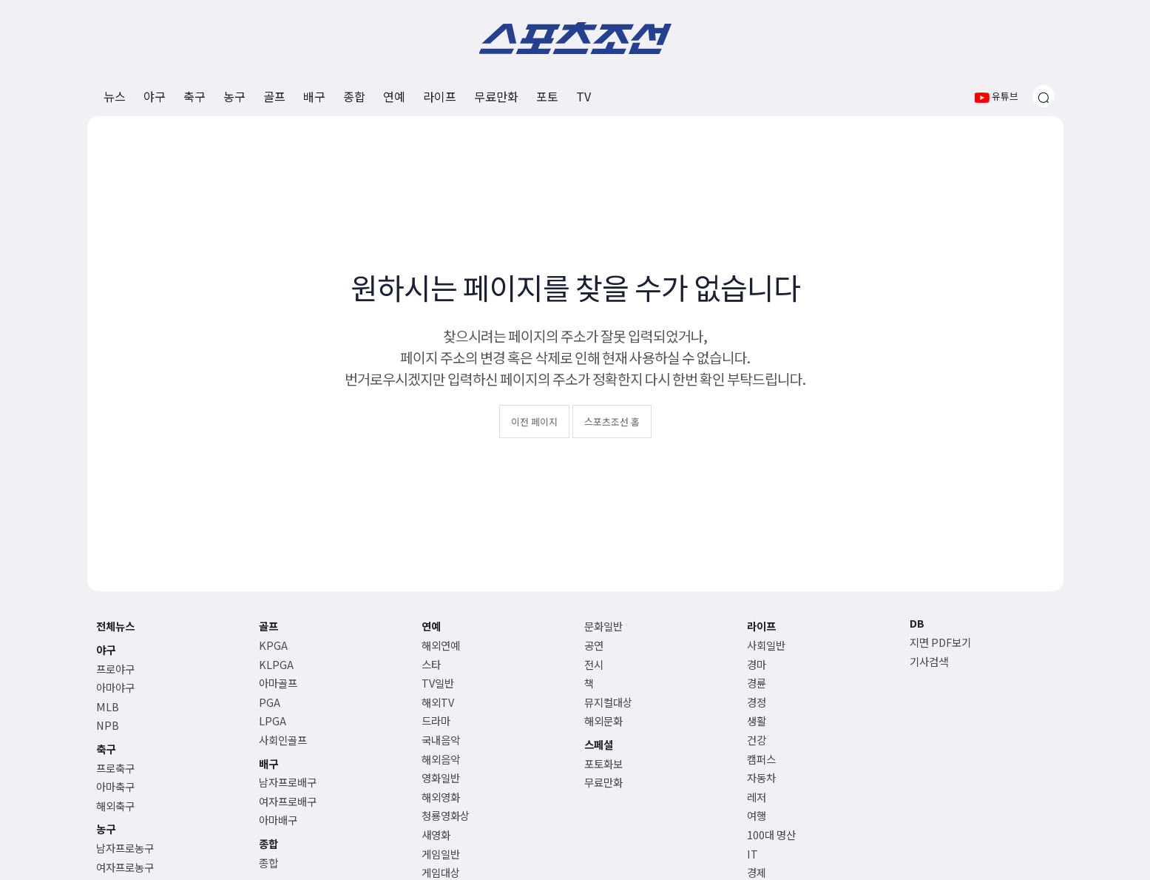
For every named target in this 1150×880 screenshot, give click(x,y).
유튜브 (996, 96)
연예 (394, 96)
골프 (274, 96)
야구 (154, 96)
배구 (314, 96)
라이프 (439, 96)
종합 (354, 96)
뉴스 (115, 96)
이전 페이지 (534, 421)
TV (583, 96)
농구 (234, 96)
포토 (547, 96)
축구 (194, 96)
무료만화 (496, 96)
